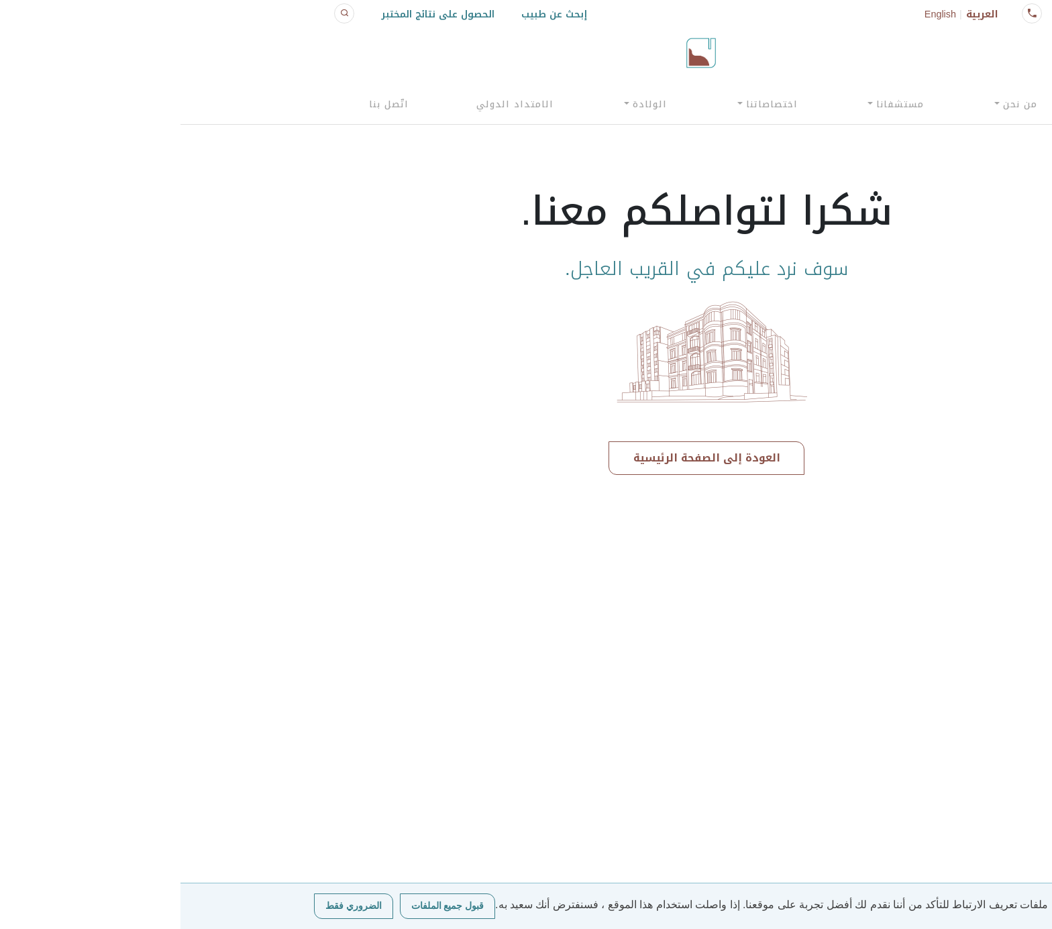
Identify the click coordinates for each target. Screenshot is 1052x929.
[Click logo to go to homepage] (521, 53)
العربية (802, 14)
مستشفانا (719, 104)
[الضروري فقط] (1035, 906)
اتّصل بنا (208, 104)
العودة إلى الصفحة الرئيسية (526, 457)
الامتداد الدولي (334, 104)
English (760, 14)
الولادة (469, 104)
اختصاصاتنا (591, 104)
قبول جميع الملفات (267, 906)
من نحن (840, 104)
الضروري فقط (173, 906)
